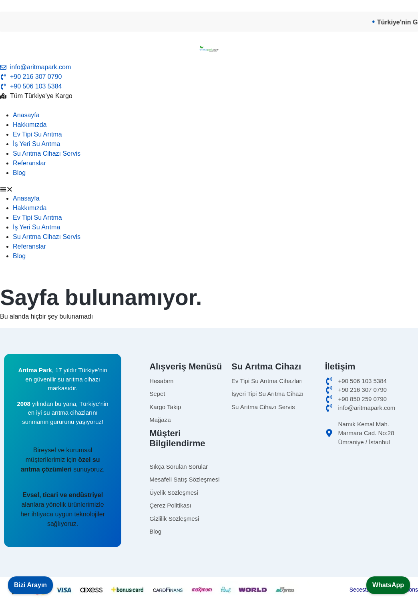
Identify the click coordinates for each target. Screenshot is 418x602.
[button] (209, 189)
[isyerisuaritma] (278, 394)
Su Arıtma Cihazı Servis (46, 153)
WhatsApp (388, 585)
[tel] (209, 77)
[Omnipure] (278, 407)
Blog (19, 172)
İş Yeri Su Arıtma (36, 143)
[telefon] (209, 86)
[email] (209, 67)
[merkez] (369, 399)
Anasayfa (26, 115)
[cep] (369, 381)
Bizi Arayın (30, 585)
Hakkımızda (29, 124)
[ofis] (369, 390)
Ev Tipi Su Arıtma (37, 134)
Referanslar (29, 163)
